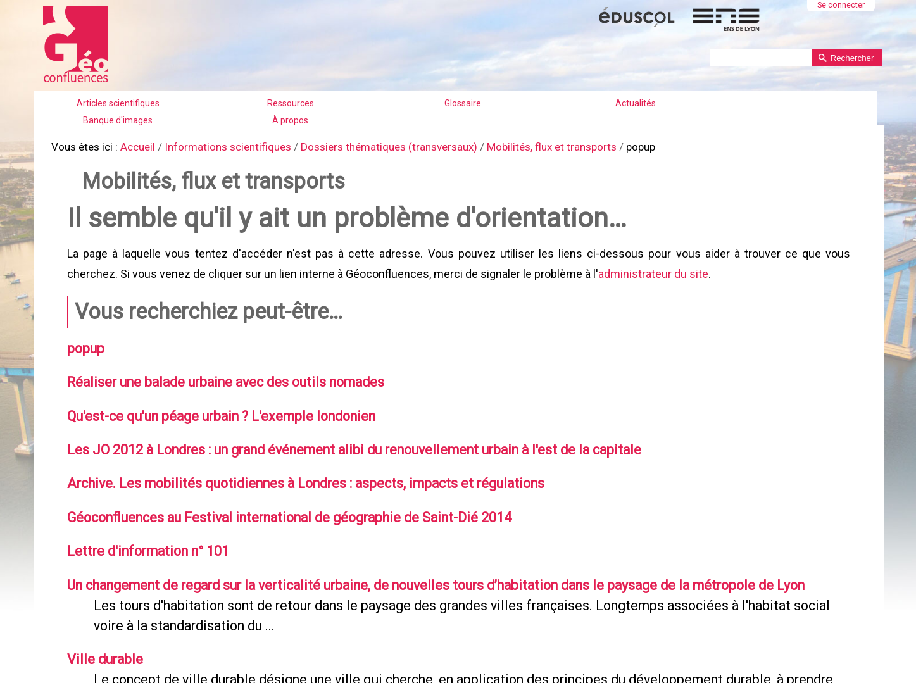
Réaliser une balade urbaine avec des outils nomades (218, 374)
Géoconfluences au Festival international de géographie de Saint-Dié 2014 (279, 505)
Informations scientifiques (220, 146)
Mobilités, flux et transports (524, 146)
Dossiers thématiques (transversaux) (370, 146)
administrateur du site (652, 268)
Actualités (635, 103)
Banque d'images (118, 120)
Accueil (134, 146)
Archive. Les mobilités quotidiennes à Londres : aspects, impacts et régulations (294, 472)
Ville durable (101, 642)
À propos (290, 120)
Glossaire (462, 103)
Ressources (290, 103)
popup (83, 341)
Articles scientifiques (118, 103)
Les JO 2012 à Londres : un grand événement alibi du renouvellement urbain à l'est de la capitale (341, 440)
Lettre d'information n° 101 (143, 538)
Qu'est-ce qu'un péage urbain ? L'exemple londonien (213, 407)
